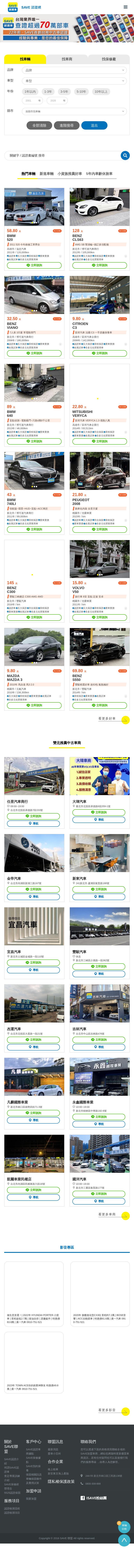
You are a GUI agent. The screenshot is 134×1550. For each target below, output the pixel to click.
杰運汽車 (14, 1034)
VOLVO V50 (78, 592)
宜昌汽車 (14, 957)
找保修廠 (109, 59)
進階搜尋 (67, 125)
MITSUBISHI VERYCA (82, 415)
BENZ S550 (77, 681)
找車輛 (25, 59)
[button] (32, 223)
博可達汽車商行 (90, 249)
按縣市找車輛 (33, 111)
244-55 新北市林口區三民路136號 (103, 1482)
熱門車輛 (28, 174)
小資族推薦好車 (70, 174)
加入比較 (57, 231)
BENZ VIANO (12, 327)
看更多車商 (107, 1221)
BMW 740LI (11, 504)
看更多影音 (107, 1416)
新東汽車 (79, 883)
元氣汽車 (21, 692)
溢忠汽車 (21, 249)
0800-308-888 (93, 1490)
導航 (33, 827)
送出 (94, 125)
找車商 (67, 59)
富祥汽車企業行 (90, 338)
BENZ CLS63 (77, 238)
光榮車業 (87, 515)
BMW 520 (11, 238)
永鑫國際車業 (82, 1108)
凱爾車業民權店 (19, 1186)
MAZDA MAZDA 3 (14, 681)
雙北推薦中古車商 (67, 746)
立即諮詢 (34, 266)
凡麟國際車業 (17, 1108)
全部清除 (39, 125)
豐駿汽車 (21, 603)
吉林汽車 (79, 1034)
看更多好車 (107, 722)
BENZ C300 (11, 592)
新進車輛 (46, 174)
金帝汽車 (14, 883)
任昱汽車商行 (17, 805)
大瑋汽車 (79, 805)
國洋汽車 (79, 1186)
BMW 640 (11, 415)
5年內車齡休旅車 (99, 174)
